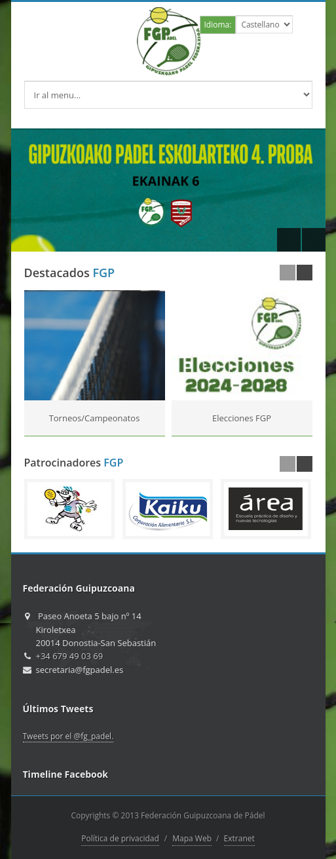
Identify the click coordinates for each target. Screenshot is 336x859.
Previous (289, 240)
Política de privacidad (120, 838)
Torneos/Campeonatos (94, 418)
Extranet (239, 838)
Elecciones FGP (241, 418)
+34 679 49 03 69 (69, 656)
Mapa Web (192, 838)
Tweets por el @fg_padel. (68, 736)
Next (314, 240)
